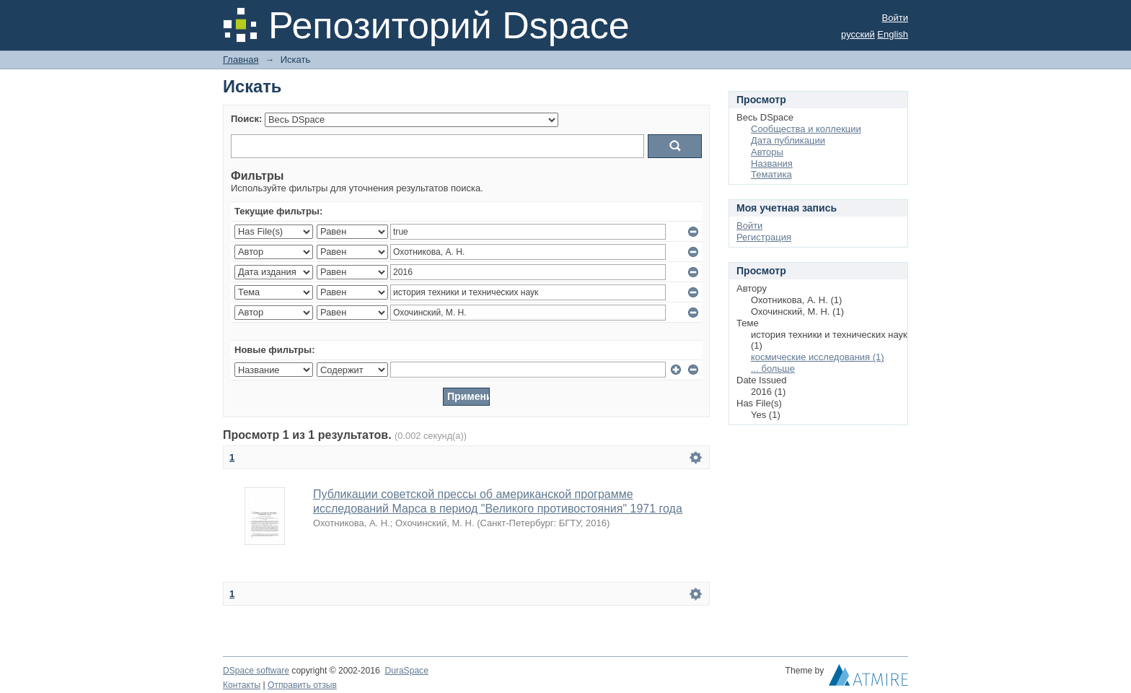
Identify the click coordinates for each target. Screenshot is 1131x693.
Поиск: (246, 118)
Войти (895, 17)
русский (858, 34)
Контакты (241, 685)
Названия (772, 163)
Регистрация (763, 237)
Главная (240, 59)
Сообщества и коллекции (806, 128)
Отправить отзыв (302, 685)
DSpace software (256, 671)
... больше (773, 368)
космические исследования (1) (817, 357)
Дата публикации (788, 140)
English (892, 34)
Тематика (771, 174)
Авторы (767, 152)
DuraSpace (406, 671)
